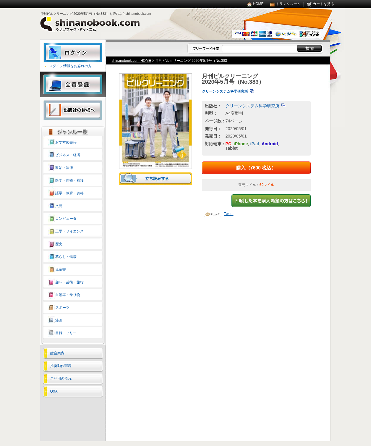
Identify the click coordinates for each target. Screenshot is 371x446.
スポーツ (62, 308)
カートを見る (323, 4)
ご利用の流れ (61, 378)
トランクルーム (288, 4)
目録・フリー (66, 333)
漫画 (58, 320)
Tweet (229, 214)
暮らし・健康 (66, 257)
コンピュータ (66, 218)
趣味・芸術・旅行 (69, 282)
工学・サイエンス (69, 231)
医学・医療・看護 (69, 180)
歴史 (58, 244)
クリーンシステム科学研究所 (225, 91)
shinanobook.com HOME (131, 61)
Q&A (54, 391)
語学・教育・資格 (69, 193)
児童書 (60, 269)
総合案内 (57, 353)
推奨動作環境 (61, 366)
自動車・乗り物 (67, 295)
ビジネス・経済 (67, 155)
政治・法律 (64, 168)
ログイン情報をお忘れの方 (70, 66)
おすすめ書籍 (66, 142)
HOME (258, 4)
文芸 (58, 206)
